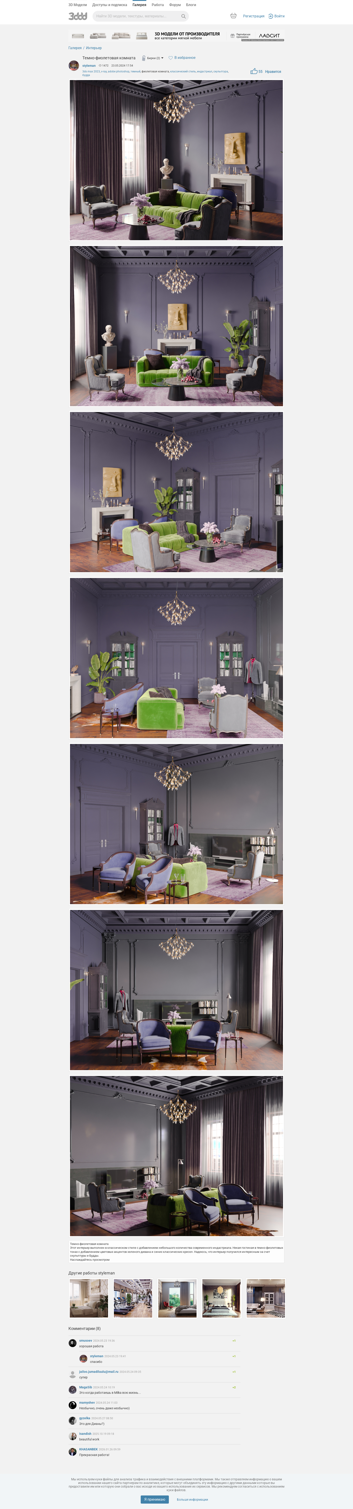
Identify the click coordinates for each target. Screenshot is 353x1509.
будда (86, 75)
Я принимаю (154, 1499)
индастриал (204, 71)
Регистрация (254, 16)
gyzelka (85, 1418)
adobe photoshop (118, 71)
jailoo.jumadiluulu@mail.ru (99, 1371)
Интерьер (94, 48)
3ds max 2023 (91, 71)
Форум (175, 5)
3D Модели (77, 5)
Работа (158, 5)
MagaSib (86, 1387)
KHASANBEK (88, 1449)
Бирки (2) (155, 58)
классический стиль (183, 71)
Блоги (191, 5)
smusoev (86, 1340)
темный (135, 71)
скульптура (220, 71)
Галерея (139, 5)
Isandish (85, 1433)
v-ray (104, 71)
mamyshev (87, 1402)
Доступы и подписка (109, 5)
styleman (89, 65)
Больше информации (192, 1499)
